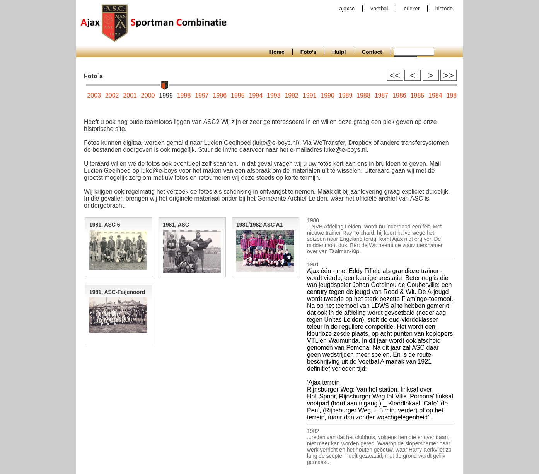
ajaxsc (347, 8)
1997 (202, 95)
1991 (310, 95)
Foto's (308, 52)
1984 (435, 95)
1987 (382, 95)
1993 (274, 95)
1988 (363, 95)
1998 (184, 95)
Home (277, 52)
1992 (291, 95)
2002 (112, 95)
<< (394, 75)
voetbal (379, 8)
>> (448, 75)
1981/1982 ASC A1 (259, 225)
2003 (94, 95)
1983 (453, 95)
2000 (148, 95)
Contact (372, 52)
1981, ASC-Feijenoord (117, 292)
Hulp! (339, 52)
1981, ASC (176, 225)
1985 (418, 95)
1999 (166, 95)
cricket (411, 8)
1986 (399, 95)
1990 (327, 95)
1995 (238, 95)
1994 (256, 95)
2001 (130, 95)
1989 (346, 95)
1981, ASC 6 (104, 225)
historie (444, 8)
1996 (220, 95)
